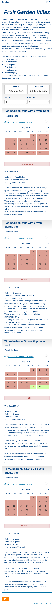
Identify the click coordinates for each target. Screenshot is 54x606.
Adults (7, 97)
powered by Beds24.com (43, 603)
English (6, 2)
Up (5, 599)
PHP (49, 2)
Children (31, 97)
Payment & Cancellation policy (19, 122)
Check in (15, 87)
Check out (38, 87)
